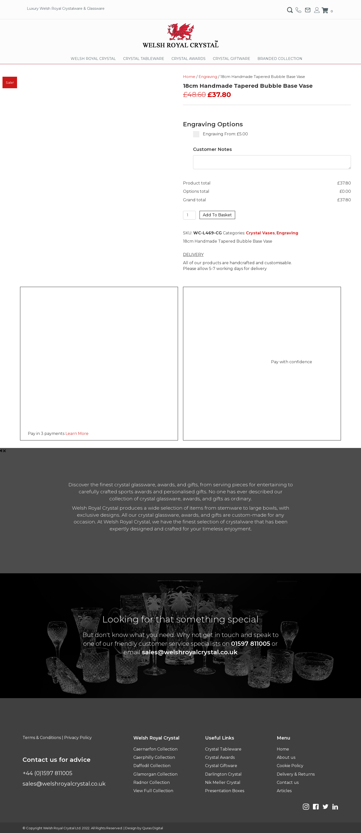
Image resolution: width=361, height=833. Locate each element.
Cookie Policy (290, 765)
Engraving (208, 76)
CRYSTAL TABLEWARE (143, 58)
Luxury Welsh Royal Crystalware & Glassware (66, 8)
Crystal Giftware (221, 765)
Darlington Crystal (223, 774)
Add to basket (217, 215)
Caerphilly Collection (154, 757)
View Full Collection (153, 790)
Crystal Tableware (223, 749)
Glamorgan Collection (155, 774)
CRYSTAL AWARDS (188, 58)
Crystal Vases (260, 233)
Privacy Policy (78, 737)
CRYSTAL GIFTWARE (231, 58)
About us (286, 757)
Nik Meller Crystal (222, 782)
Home (189, 76)
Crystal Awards (220, 757)
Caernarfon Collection (155, 749)
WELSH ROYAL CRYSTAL (93, 58)
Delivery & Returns (296, 774)
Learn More (76, 433)
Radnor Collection (151, 782)
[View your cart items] (328, 11)
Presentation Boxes (224, 790)
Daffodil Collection (151, 765)
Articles (284, 790)
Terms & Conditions (42, 737)
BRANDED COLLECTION (279, 58)
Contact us (288, 782)
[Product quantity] (189, 215)
